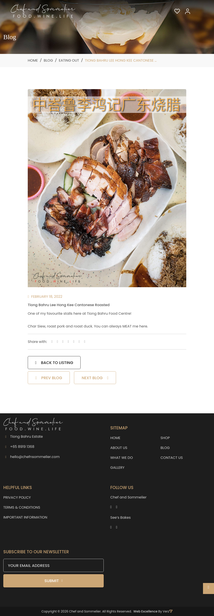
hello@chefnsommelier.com (35, 456)
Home (33, 60)
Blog (48, 60)
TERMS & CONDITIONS (21, 507)
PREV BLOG (48, 378)
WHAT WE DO (121, 457)
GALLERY (117, 467)
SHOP (165, 437)
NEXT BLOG (95, 378)
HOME (115, 437)
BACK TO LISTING (54, 363)
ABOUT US (118, 447)
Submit (53, 580)
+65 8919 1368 (22, 446)
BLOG (165, 447)
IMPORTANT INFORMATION (25, 517)
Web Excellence (145, 611)
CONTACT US (171, 457)
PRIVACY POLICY (17, 497)
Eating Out (69, 60)
